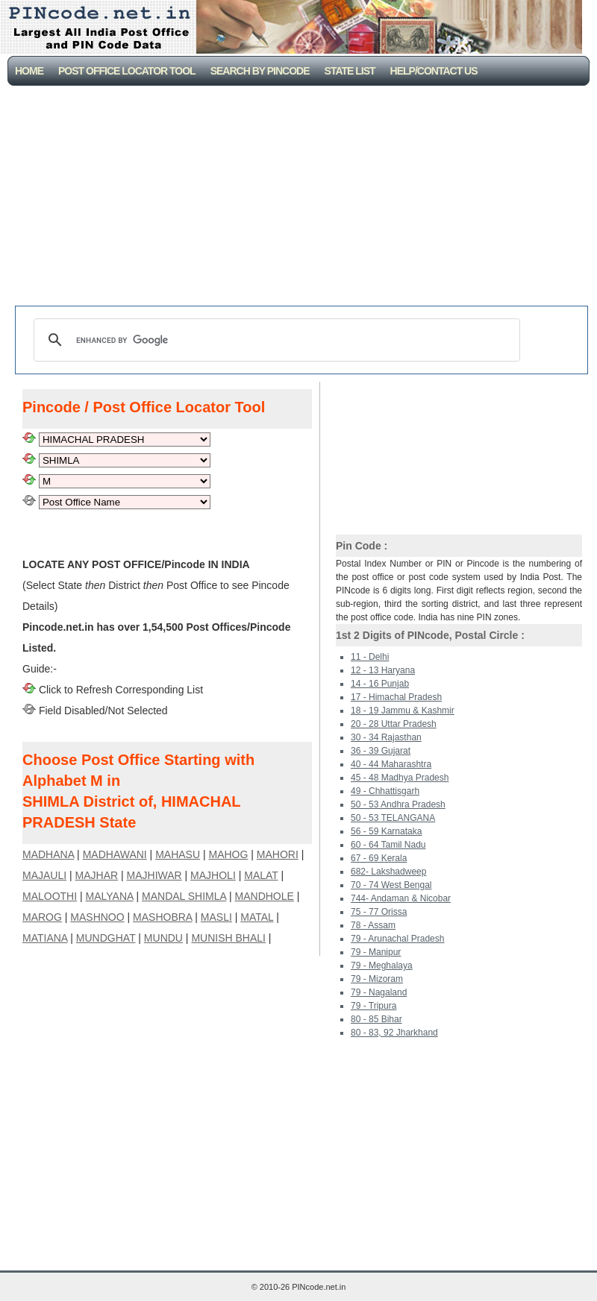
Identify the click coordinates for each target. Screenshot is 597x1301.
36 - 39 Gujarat (380, 751)
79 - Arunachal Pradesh (397, 938)
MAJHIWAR (154, 875)
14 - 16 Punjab (380, 683)
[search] (274, 340)
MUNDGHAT (106, 938)
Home (29, 71)
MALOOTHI (49, 896)
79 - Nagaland (379, 992)
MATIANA (44, 938)
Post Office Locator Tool (127, 71)
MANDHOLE (264, 896)
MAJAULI (44, 875)
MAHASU (177, 854)
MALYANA (110, 896)
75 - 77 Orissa (379, 912)
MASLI (216, 917)
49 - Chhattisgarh (385, 791)
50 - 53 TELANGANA (393, 818)
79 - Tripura (373, 1006)
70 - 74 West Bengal (391, 885)
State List (350, 71)
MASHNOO (97, 917)
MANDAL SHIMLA (184, 896)
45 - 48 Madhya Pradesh (399, 777)
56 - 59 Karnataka (386, 831)
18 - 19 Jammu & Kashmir (402, 710)
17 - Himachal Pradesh (396, 697)
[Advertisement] (301, 197)
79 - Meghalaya (382, 965)
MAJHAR (97, 875)
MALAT (261, 875)
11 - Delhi (370, 657)
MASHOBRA (162, 917)
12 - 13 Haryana (383, 670)
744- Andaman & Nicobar (401, 898)
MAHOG (228, 854)
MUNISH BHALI (228, 938)
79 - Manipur (376, 952)
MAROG (42, 917)
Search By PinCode (260, 71)
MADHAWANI (115, 854)
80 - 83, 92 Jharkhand (394, 1032)
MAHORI (277, 854)
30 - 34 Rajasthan (386, 737)
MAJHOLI (213, 875)
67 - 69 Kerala (379, 858)
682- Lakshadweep (388, 871)
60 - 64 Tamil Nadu (388, 844)
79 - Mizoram (377, 979)
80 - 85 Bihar (376, 1019)
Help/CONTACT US (434, 71)
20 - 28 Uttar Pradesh (394, 724)
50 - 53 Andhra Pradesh (398, 804)
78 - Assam (373, 925)
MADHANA (48, 854)
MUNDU (163, 938)
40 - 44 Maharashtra (391, 764)
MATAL (256, 917)
